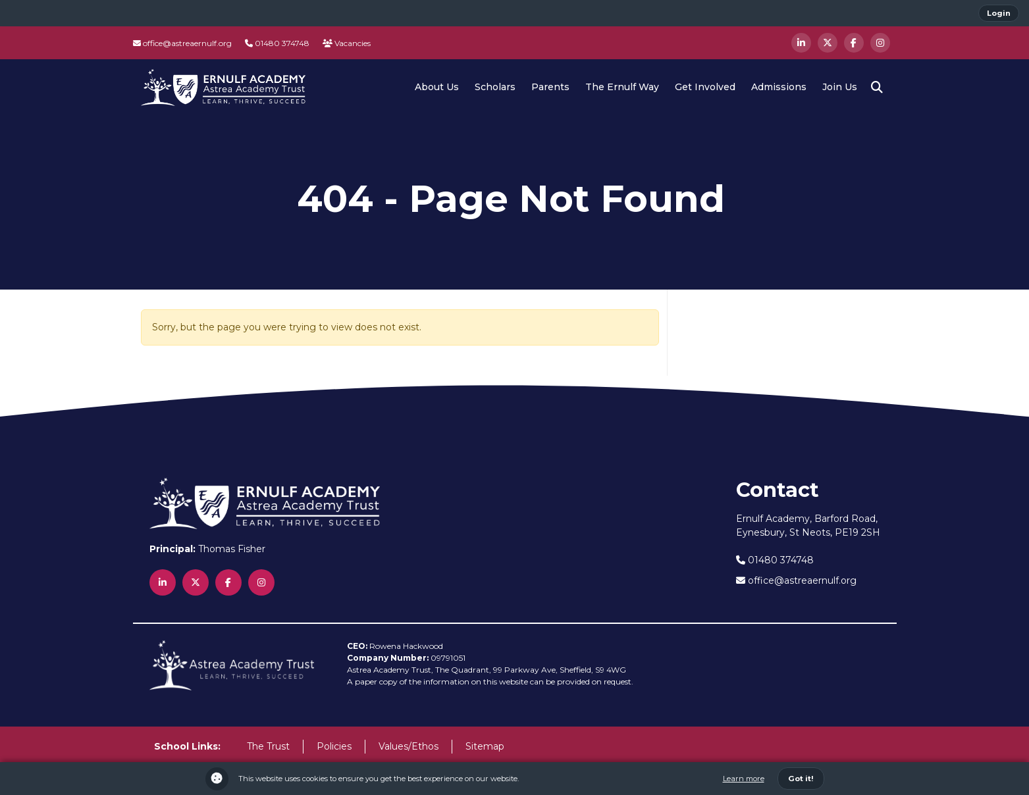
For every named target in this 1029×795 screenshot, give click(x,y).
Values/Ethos (408, 746)
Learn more (743, 778)
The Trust (268, 746)
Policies (334, 746)
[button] (877, 87)
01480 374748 (277, 43)
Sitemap (484, 746)
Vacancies (347, 43)
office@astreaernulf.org (182, 43)
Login (999, 13)
